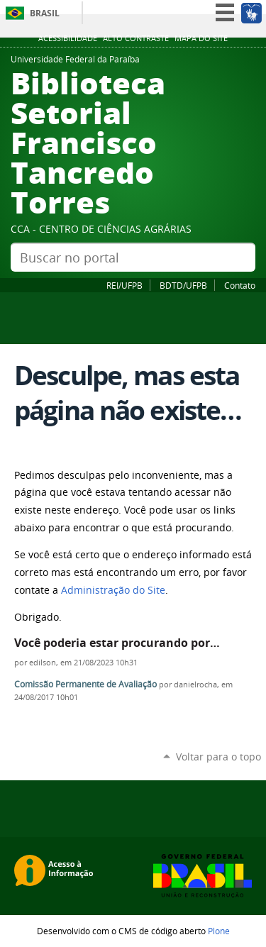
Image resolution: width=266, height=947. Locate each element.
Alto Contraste (136, 38)
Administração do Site (113, 590)
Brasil (45, 13)
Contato (239, 285)
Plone (219, 930)
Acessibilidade (67, 38)
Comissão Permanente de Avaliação (85, 684)
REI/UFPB (124, 285)
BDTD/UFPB (183, 285)
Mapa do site (201, 38)
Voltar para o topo (218, 756)
